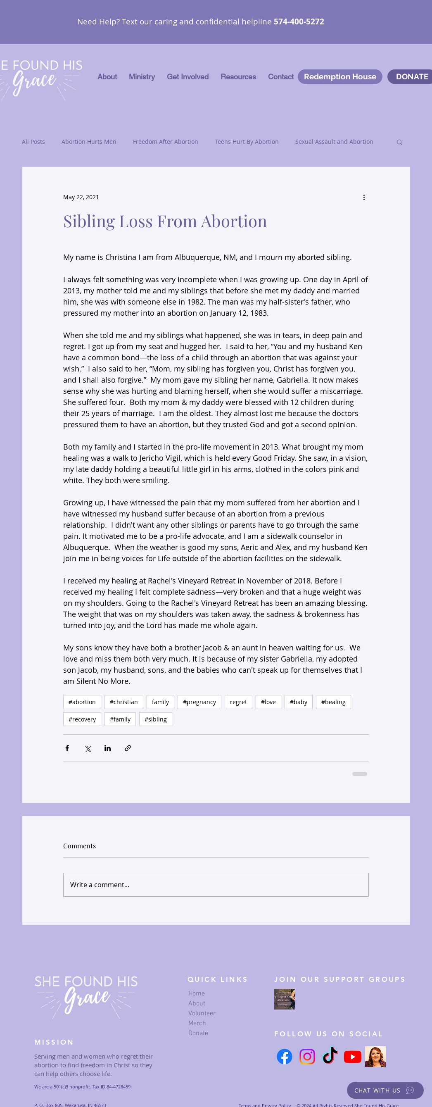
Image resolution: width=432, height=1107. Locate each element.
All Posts (33, 141)
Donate (198, 1033)
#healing (333, 702)
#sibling (156, 719)
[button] (141, 76)
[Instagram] (307, 1056)
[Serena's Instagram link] (375, 1056)
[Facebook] (284, 1056)
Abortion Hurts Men (89, 141)
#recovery (82, 719)
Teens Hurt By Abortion (247, 141)
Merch (197, 1023)
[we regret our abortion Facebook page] (284, 999)
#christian (124, 702)
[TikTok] (330, 1056)
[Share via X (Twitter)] (87, 748)
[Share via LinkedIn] (108, 748)
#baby (298, 702)
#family (120, 719)
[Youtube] (352, 1056)
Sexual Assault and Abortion (334, 141)
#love (268, 702)
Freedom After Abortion (165, 141)
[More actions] (364, 197)
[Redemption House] (340, 76)
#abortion (82, 702)
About (196, 1004)
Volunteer (202, 1013)
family (160, 702)
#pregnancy (199, 702)
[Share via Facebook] (67, 748)
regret (238, 702)
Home (196, 994)
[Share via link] (128, 748)
